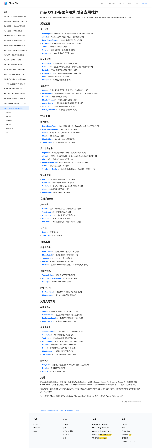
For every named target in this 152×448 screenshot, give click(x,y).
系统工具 (8, 112)
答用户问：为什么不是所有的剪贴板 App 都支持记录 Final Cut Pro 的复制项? (16, 16)
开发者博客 (126, 431)
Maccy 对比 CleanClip (100, 428)
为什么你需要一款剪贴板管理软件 (13, 31)
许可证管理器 (68, 431)
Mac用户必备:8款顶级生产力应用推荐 (14, 98)
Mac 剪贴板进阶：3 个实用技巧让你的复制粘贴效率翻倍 (16, 35)
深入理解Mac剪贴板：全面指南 (12, 60)
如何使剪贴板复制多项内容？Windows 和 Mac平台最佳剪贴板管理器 (16, 50)
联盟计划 (95, 435)
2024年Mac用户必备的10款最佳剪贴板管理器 (16, 45)
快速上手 (111, 3)
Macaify (36, 428)
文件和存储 (9, 120)
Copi (35, 431)
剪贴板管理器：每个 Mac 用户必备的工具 (15, 21)
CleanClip (37, 424)
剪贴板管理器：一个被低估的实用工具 (14, 26)
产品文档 (121, 3)
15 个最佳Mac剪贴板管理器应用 (13, 89)
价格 (129, 3)
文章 (123, 428)
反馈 (64, 438)
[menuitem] (102, 3)
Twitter (124, 424)
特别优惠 (95, 438)
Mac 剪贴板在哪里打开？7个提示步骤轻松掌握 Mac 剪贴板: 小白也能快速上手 (16, 84)
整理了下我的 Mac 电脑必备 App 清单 (14, 93)
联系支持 (66, 435)
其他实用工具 (9, 128)
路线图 (65, 424)
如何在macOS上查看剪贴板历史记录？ (14, 74)
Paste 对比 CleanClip (100, 424)
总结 (7, 132)
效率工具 (8, 116)
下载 (136, 3)
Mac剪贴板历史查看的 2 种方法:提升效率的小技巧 (16, 69)
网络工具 (8, 124)
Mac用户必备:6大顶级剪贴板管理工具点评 (15, 40)
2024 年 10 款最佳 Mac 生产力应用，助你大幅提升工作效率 (16, 103)
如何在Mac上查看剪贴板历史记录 (13, 64)
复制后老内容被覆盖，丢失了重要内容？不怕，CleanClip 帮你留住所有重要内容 (16, 79)
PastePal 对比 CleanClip (101, 431)
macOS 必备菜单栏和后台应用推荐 (13, 108)
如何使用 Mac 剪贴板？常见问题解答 (14, 55)
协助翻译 (125, 435)
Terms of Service (128, 441)
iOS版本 (102, 3)
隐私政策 (125, 438)
